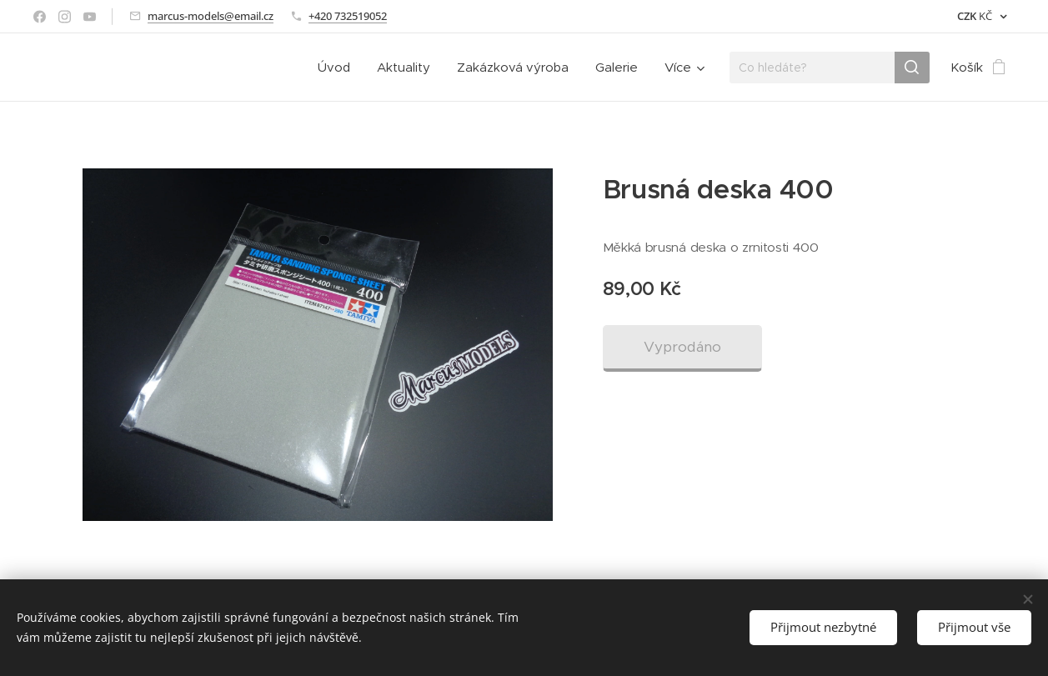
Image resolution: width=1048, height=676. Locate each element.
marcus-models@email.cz (210, 15)
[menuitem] (338, 67)
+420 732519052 (347, 15)
